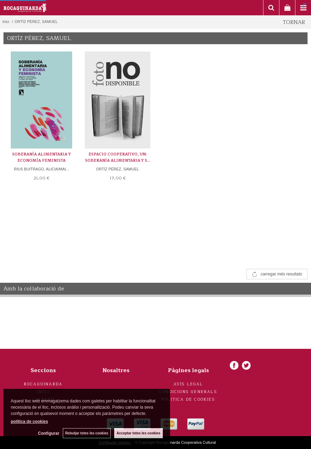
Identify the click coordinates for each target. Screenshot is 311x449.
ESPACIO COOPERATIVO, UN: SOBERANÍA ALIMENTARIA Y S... (117, 157)
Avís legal (188, 384)
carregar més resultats (281, 274)
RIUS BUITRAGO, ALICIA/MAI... (41, 169)
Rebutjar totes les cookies (86, 433)
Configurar (48, 433)
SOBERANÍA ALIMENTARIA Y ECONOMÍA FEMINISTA (41, 157)
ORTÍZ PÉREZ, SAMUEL (117, 169)
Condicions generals (188, 391)
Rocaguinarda (43, 384)
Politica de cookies (188, 399)
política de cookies (29, 421)
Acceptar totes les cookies (138, 433)
